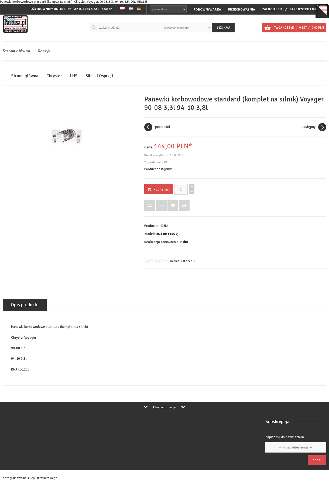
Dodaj (317, 460)
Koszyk (44, 51)
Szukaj (223, 27)
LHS (73, 76)
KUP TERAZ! (159, 189)
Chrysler (54, 76)
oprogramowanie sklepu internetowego (30, 478)
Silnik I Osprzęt (99, 76)
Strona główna (16, 51)
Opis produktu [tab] (25, 305)
